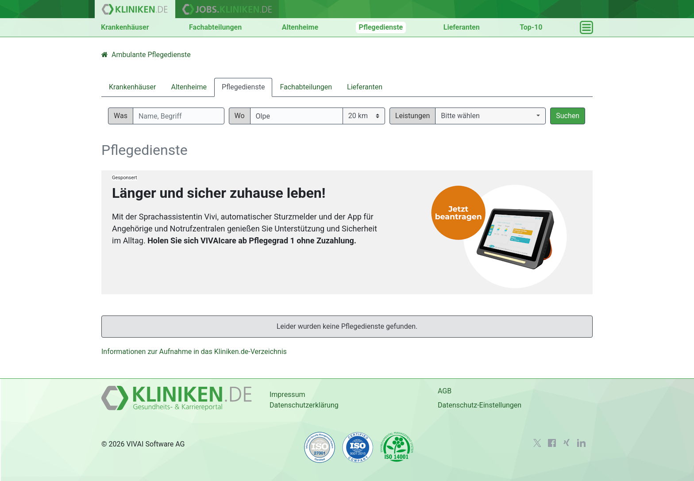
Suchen (567, 116)
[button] (490, 116)
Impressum (287, 394)
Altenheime (300, 27)
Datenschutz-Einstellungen (479, 405)
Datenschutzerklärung (304, 405)
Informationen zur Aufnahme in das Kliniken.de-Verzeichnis (194, 351)
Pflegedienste (381, 27)
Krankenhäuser (125, 27)
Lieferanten (461, 27)
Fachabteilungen (215, 27)
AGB (444, 391)
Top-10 (531, 27)
